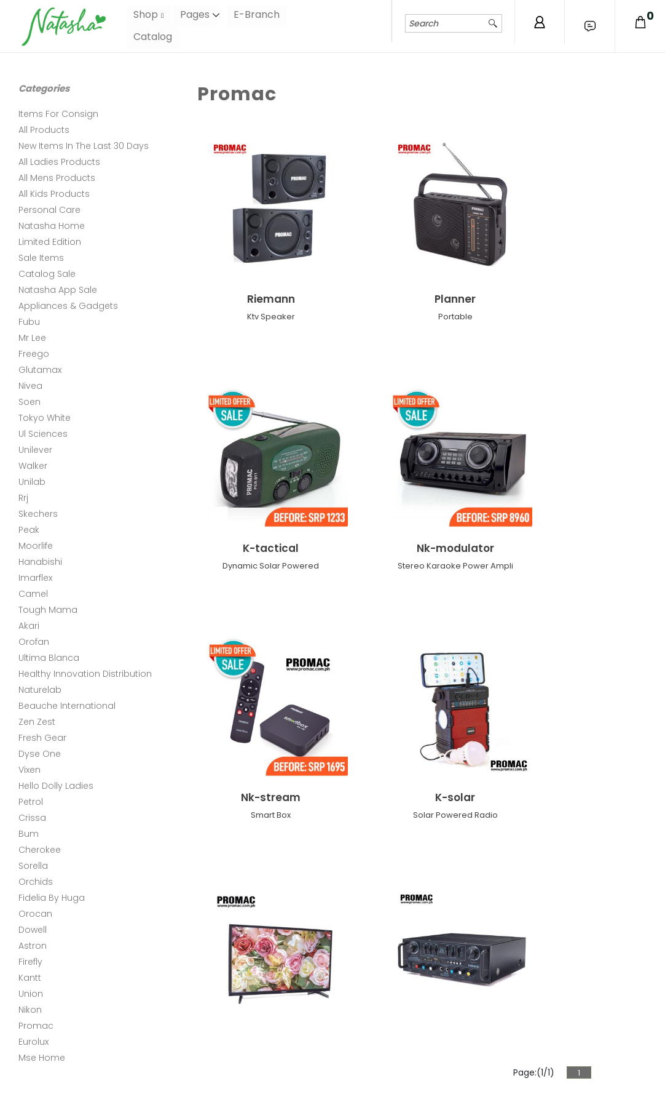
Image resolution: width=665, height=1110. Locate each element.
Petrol (30, 802)
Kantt (29, 978)
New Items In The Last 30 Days (83, 146)
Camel (33, 594)
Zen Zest (36, 722)
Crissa (32, 818)
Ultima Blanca (48, 658)
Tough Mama (47, 610)
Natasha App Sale (57, 290)
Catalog (152, 37)
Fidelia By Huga (51, 898)
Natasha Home (51, 226)
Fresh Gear (42, 738)
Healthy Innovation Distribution (85, 674)
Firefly (30, 962)
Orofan (33, 642)
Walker (32, 466)
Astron (32, 946)
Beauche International (67, 706)
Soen (29, 402)
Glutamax (39, 370)
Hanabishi (40, 562)
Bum (28, 834)
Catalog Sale (47, 274)
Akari (28, 626)
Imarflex (35, 578)
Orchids (35, 882)
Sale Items (41, 258)
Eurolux (33, 1042)
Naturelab (39, 690)
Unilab (31, 482)
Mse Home (41, 1058)
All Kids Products (54, 194)
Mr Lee (32, 338)
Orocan (35, 914)
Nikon (30, 1010)
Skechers (38, 514)
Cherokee (39, 850)
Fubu (29, 322)
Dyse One (39, 754)
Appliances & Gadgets (68, 306)
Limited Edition (49, 242)
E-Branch (258, 15)
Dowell (32, 930)
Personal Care (49, 210)
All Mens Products (56, 178)
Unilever (35, 450)
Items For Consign (58, 114)
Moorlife (35, 546)
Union (30, 994)
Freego (33, 354)
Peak (28, 530)
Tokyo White (44, 418)
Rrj (23, 498)
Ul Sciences (43, 434)
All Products (43, 130)
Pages (195, 15)
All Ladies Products (59, 162)
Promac (35, 1026)
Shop (145, 15)
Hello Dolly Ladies (55, 786)
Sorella (33, 866)
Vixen (29, 770)
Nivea (30, 386)
